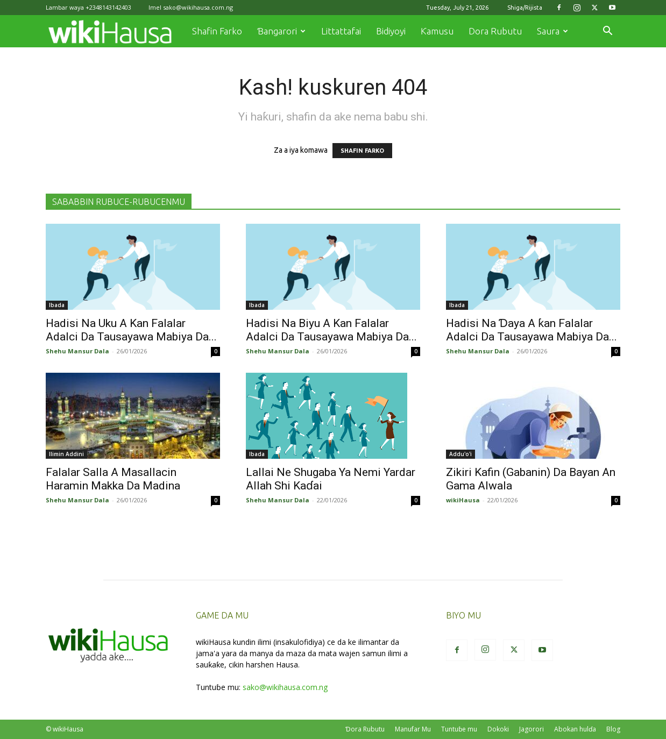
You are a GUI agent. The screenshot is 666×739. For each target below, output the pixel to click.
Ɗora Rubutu (365, 729)
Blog (613, 729)
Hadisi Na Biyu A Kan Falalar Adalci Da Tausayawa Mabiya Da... (331, 330)
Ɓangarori (281, 31)
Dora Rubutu (495, 31)
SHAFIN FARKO (362, 150)
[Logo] (115, 31)
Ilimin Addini (66, 454)
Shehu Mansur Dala (77, 351)
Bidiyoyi (391, 31)
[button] (607, 32)
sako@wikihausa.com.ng (198, 7)
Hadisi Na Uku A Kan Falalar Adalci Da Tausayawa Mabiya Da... (131, 330)
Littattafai (341, 31)
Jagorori (531, 729)
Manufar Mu (413, 729)
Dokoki (498, 729)
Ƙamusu (437, 31)
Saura (552, 31)
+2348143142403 (108, 7)
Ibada (57, 305)
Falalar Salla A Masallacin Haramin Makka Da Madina (113, 479)
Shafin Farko (217, 31)
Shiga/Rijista (524, 7)
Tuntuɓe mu (459, 729)
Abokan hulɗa (575, 729)
